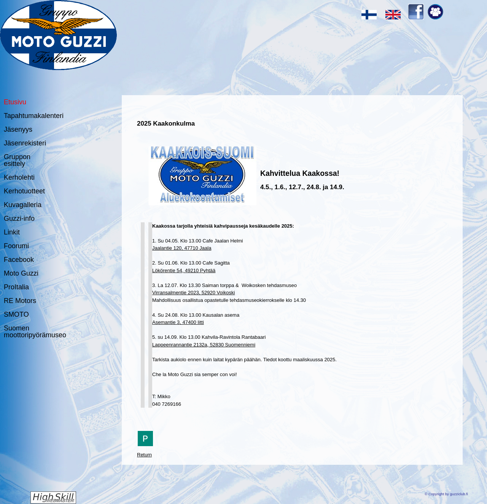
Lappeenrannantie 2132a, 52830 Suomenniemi (203, 345)
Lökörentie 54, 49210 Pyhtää (183, 270)
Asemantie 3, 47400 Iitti (178, 322)
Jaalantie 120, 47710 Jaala (181, 248)
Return (144, 455)
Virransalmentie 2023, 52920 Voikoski (193, 292)
